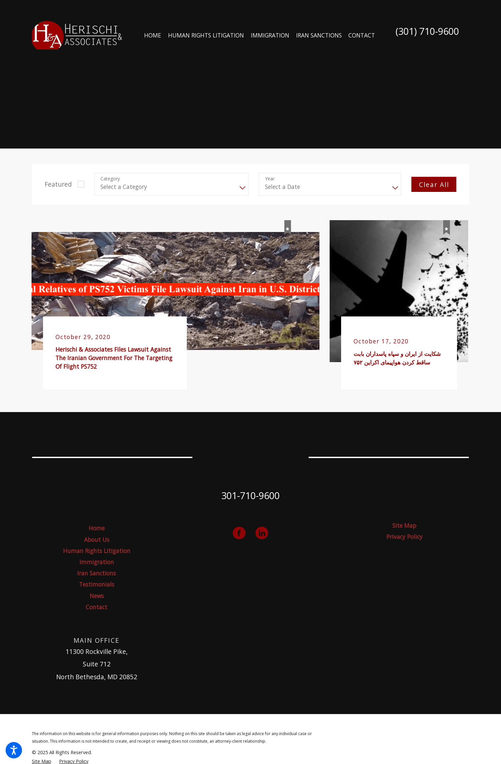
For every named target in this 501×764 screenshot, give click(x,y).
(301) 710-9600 (427, 31)
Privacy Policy (404, 537)
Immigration (96, 562)
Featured (58, 184)
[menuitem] (152, 35)
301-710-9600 (250, 495)
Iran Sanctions (96, 573)
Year (269, 179)
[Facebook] (239, 533)
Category (110, 179)
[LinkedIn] (261, 533)
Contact (96, 607)
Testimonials (96, 584)
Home (97, 528)
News (97, 596)
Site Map (404, 525)
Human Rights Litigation (96, 551)
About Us (96, 540)
